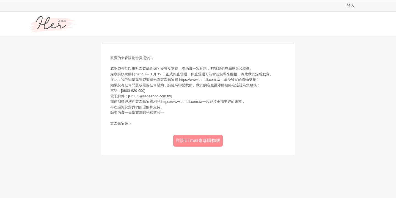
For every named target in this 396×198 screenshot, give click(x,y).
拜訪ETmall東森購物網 (198, 140)
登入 (350, 5)
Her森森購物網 (52, 24)
